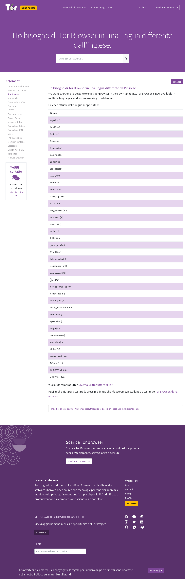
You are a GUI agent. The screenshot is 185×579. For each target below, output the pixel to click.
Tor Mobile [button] (13, 98)
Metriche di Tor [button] (15, 122)
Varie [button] (10, 133)
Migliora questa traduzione (88, 408)
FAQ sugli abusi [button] (15, 137)
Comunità (93, 7)
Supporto (81, 7)
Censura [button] (12, 106)
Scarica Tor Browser (167, 7)
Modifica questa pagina (62, 408)
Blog (102, 7)
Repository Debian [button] (16, 125)
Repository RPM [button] (15, 129)
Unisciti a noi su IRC (16, 194)
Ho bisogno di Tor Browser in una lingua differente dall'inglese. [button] (92, 88)
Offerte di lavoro (133, 480)
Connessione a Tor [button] (17, 102)
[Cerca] (89, 58)
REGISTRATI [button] (41, 532)
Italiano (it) (144, 7)
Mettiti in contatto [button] (16, 141)
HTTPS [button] (11, 110)
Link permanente (130, 408)
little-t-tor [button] (12, 153)
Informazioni (69, 7)
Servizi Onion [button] (14, 118)
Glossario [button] (12, 145)
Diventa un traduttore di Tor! (95, 385)
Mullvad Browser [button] (16, 157)
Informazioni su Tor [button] (17, 90)
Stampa (129, 493)
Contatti (129, 489)
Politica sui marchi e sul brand (52, 574)
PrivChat (129, 498)
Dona (109, 7)
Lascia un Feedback (111, 408)
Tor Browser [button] (13, 94)
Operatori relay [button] (15, 114)
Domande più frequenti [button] (19, 86)
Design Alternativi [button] (16, 149)
